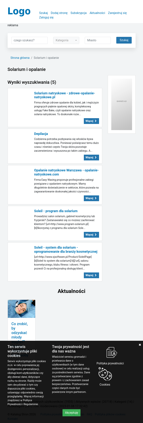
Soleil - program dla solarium (56, 211)
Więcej (91, 120)
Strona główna (20, 58)
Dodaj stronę (59, 13)
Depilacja (41, 134)
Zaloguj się (46, 17)
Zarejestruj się (117, 13)
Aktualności (97, 13)
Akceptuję (71, 412)
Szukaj (43, 13)
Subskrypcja (78, 13)
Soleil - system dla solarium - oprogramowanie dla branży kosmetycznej (65, 249)
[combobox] (66, 40)
